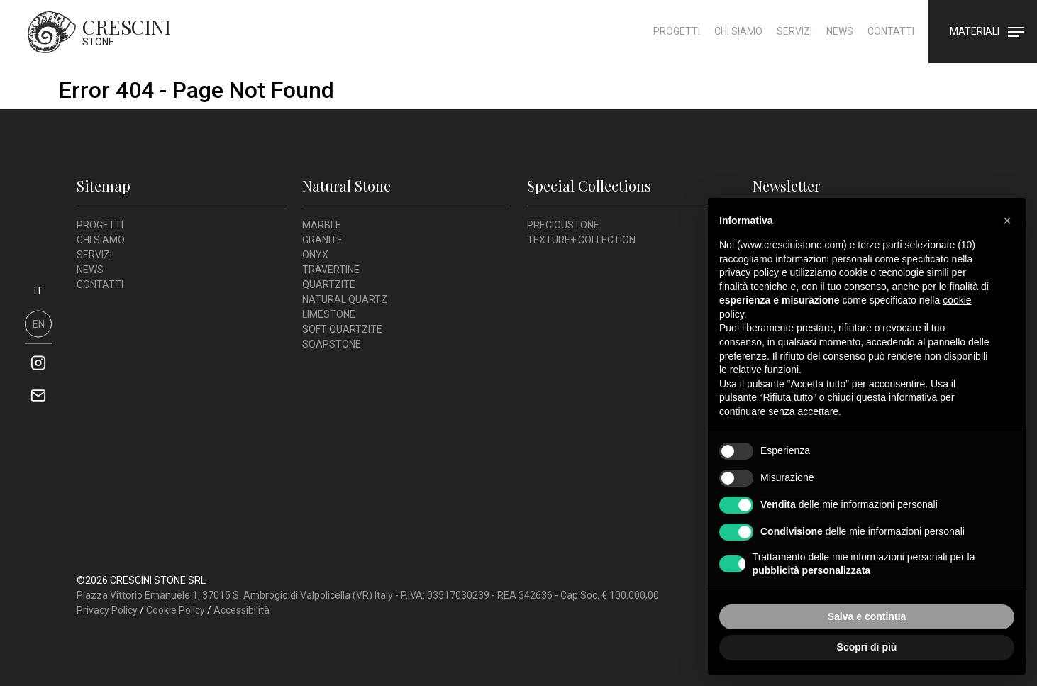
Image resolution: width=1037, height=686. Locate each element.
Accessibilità (242, 610)
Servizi (793, 38)
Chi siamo (738, 38)
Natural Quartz (344, 299)
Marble (321, 225)
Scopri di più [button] (867, 647)
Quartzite (328, 284)
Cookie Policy (175, 610)
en (39, 323)
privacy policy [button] (749, 272)
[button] (1007, 220)
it (38, 290)
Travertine (331, 269)
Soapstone (331, 344)
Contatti (890, 38)
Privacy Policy (107, 610)
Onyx (315, 254)
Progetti (676, 38)
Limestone (328, 314)
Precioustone (563, 225)
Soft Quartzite (342, 329)
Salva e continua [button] (867, 616)
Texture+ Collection (581, 239)
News (839, 38)
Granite (322, 239)
